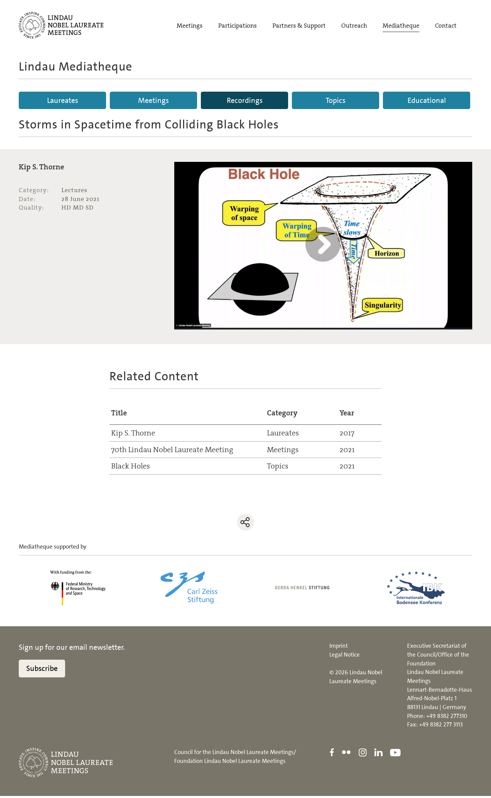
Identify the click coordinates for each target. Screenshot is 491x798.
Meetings (190, 26)
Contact (446, 26)
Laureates (62, 100)
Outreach (354, 26)
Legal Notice (344, 656)
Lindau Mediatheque (75, 66)
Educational (426, 100)
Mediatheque (401, 26)
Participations (237, 26)
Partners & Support (299, 26)
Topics (335, 100)
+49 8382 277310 (446, 718)
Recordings (245, 100)
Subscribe (42, 670)
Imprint (338, 647)
